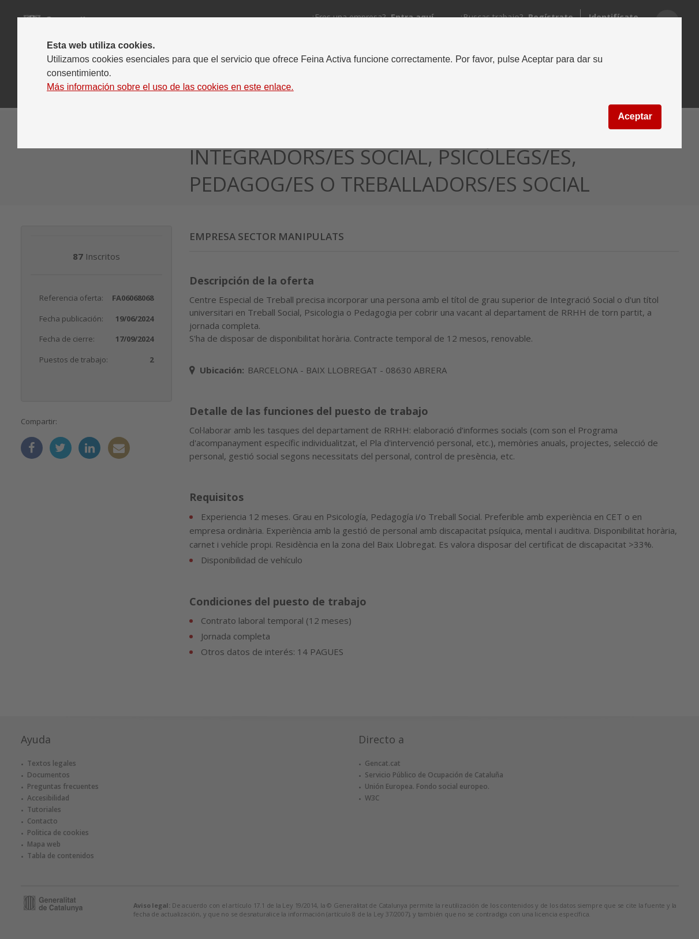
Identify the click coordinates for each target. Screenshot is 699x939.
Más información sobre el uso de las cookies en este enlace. (170, 87)
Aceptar (635, 116)
